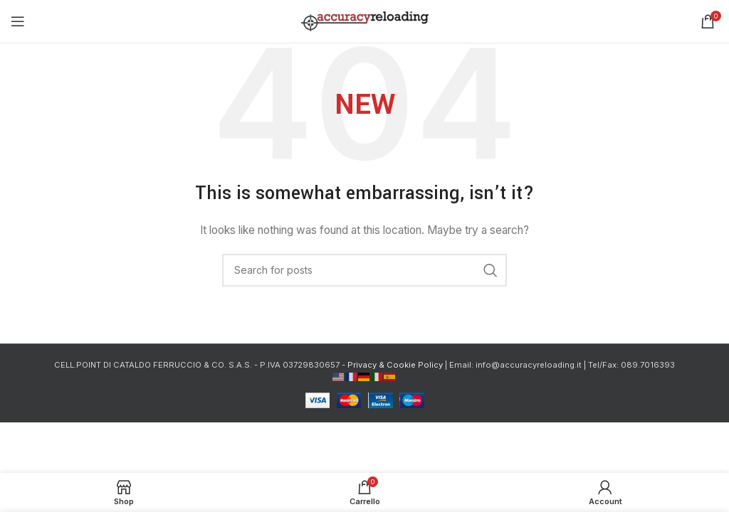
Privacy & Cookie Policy (395, 365)
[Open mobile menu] (18, 21)
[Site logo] (365, 20)
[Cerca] (364, 270)
